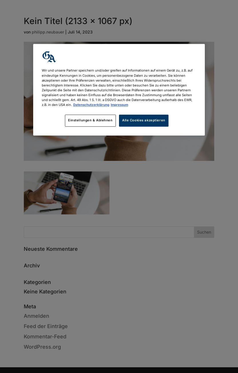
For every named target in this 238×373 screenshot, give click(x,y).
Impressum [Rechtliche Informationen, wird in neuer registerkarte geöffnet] (119, 105)
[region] (119, 89)
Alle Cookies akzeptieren (143, 120)
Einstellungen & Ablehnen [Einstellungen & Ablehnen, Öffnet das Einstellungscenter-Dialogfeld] (90, 120)
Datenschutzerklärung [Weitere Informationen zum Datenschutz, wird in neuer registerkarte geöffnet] (91, 105)
